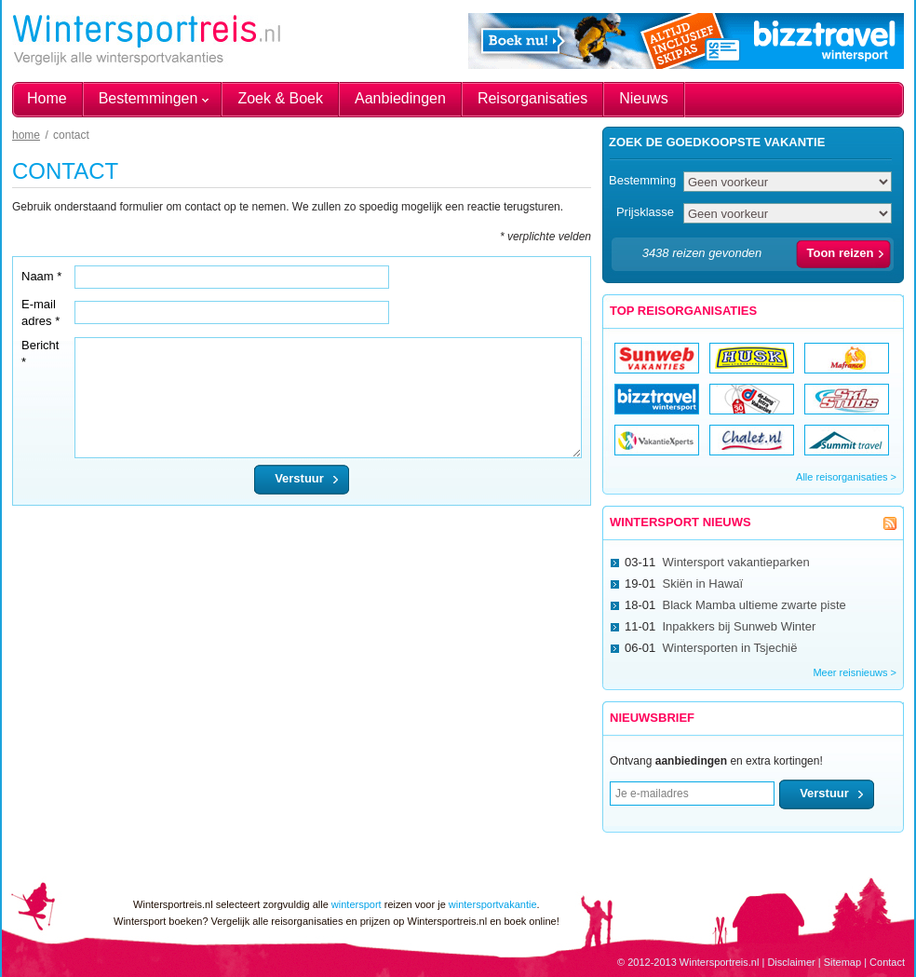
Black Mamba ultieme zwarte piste (753, 605)
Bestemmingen (148, 98)
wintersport (356, 904)
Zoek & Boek (280, 98)
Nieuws (643, 98)
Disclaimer (791, 962)
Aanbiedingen (400, 98)
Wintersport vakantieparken (735, 562)
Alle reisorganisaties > (846, 476)
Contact (887, 962)
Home (47, 98)
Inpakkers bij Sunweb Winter (738, 626)
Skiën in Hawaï (702, 583)
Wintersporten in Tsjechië (729, 648)
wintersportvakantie (493, 904)
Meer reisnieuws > (854, 672)
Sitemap (842, 962)
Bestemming (642, 180)
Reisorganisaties (532, 98)
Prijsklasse (645, 212)
